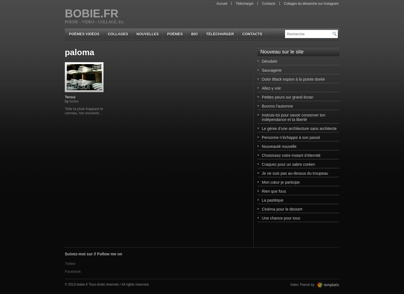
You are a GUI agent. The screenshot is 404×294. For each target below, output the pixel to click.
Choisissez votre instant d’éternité (291, 155)
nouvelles (148, 34)
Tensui (70, 97)
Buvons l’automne (277, 106)
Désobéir (269, 61)
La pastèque (272, 200)
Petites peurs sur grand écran (287, 97)
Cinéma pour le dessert (282, 209)
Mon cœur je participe (281, 182)
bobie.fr (91, 13)
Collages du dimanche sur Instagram (311, 4)
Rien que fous (274, 191)
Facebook (73, 271)
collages (118, 34)
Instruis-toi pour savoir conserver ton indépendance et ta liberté (293, 117)
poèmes (175, 34)
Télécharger (245, 4)
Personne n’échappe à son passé (291, 137)
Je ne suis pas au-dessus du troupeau (295, 173)
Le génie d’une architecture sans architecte (299, 128)
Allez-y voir (271, 88)
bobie (74, 101)
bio (194, 34)
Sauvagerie (272, 70)
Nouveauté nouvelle (279, 146)
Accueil (221, 4)
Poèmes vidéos (84, 34)
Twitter (70, 264)
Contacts (268, 4)
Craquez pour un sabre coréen (288, 164)
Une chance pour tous (281, 218)
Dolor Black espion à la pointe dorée (293, 79)
